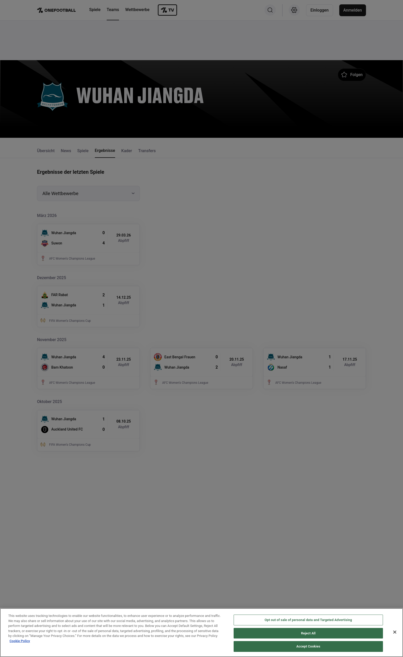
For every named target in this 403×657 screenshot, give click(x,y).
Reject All (308, 634)
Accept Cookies (308, 647)
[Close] (394, 632)
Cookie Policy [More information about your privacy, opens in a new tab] (20, 642)
